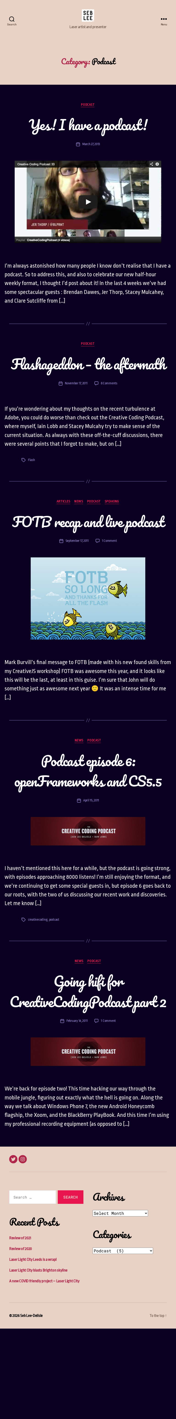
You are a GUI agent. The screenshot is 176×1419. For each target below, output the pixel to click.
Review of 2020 (20, 1339)
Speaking (113, 530)
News (78, 530)
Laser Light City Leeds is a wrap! (33, 1350)
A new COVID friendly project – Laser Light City (44, 1371)
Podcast (88, 112)
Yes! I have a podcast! (88, 131)
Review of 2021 (20, 1328)
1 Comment (109, 590)
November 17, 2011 (76, 411)
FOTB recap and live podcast (88, 560)
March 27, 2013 (91, 151)
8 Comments (109, 411)
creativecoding (38, 989)
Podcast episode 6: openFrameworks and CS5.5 (88, 829)
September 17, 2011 (77, 590)
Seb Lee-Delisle (31, 1406)
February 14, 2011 (77, 1111)
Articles (62, 530)
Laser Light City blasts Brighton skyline (38, 1361)
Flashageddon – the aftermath (88, 381)
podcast (54, 989)
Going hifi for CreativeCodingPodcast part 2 (88, 1071)
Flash (31, 488)
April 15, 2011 (91, 870)
